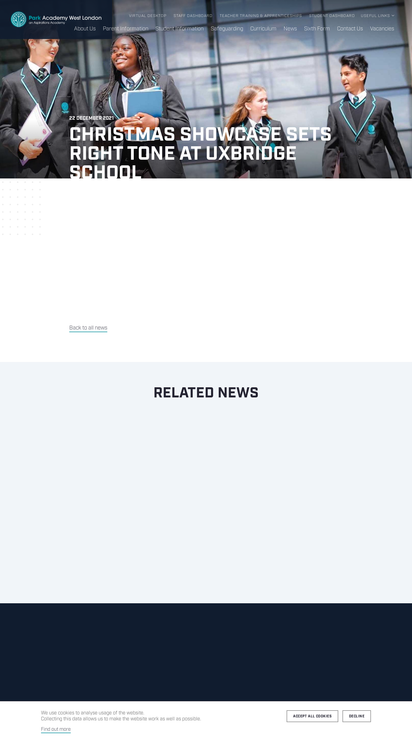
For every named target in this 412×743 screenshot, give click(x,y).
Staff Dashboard (193, 15)
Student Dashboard (332, 15)
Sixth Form (317, 28)
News (290, 28)
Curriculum (263, 28)
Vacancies (382, 28)
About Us (85, 28)
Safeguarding (227, 28)
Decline (356, 716)
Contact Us (350, 28)
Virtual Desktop (147, 15)
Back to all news (88, 328)
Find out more (56, 729)
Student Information (179, 28)
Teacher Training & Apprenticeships (261, 15)
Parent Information (125, 28)
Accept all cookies (312, 716)
